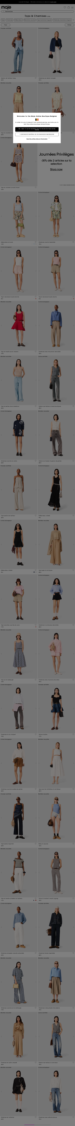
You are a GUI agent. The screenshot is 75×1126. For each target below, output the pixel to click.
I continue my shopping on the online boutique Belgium (37, 134)
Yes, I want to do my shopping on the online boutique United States (37, 129)
